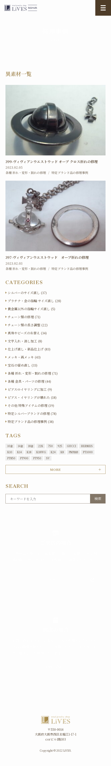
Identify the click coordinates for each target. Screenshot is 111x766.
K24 (53, 452)
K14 (19, 452)
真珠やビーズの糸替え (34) (27, 333)
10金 (10, 446)
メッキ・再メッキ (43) (24, 357)
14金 (20, 446)
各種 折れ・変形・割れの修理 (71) (33, 373)
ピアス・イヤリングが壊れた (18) (32, 397)
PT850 (11, 458)
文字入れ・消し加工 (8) (25, 341)
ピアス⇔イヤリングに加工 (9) (30, 389)
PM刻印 (73, 452)
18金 (30, 446)
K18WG (41, 452)
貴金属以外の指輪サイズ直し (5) (31, 308)
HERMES (87, 446)
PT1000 (88, 452)
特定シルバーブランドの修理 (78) (32, 413)
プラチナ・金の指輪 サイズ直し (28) (34, 300)
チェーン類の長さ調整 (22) (28, 325)
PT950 (37, 458)
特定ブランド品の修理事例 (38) (31, 421)
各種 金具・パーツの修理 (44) (29, 381)
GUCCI (71, 446)
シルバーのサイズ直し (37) (27, 292)
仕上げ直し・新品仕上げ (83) (29, 349)
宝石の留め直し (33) (22, 365)
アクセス (56, 579)
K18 (29, 452)
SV (48, 458)
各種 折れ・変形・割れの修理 (25, 172)
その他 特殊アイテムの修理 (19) (31, 405)
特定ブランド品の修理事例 (69, 172)
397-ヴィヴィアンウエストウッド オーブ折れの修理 (47, 257)
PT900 (24, 458)
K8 (62, 452)
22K (40, 446)
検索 (97, 498)
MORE (55, 469)
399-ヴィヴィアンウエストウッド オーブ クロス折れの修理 (51, 161)
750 (50, 446)
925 (60, 446)
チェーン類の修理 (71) (24, 317)
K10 (9, 452)
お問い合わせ (55, 666)
